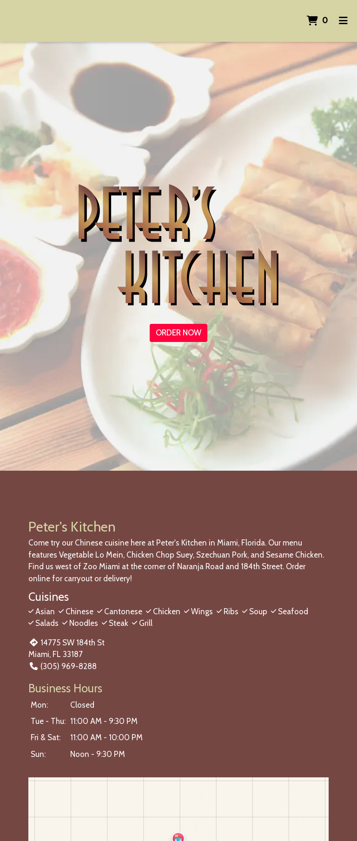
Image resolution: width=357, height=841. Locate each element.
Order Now (178, 332)
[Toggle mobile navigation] (343, 21)
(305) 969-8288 (62, 666)
